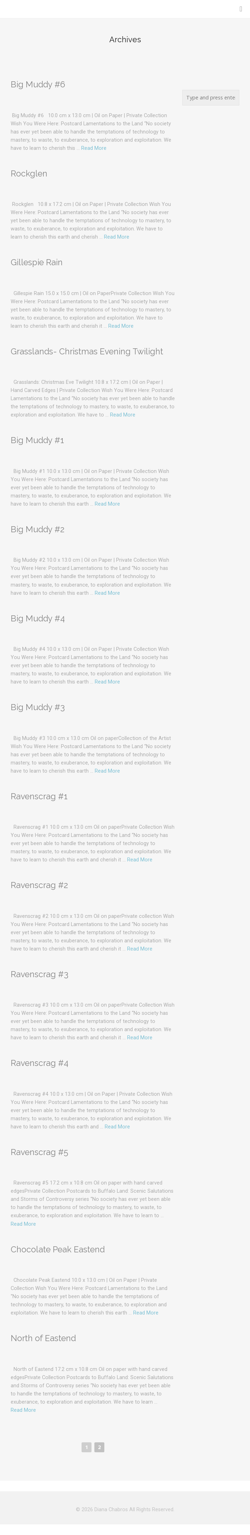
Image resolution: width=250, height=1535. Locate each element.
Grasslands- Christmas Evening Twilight (87, 351)
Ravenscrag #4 (39, 1063)
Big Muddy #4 (38, 618)
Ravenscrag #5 (39, 1152)
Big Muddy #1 (37, 440)
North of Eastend (43, 1338)
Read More (93, 148)
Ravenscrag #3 (39, 974)
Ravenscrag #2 (39, 885)
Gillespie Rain (37, 262)
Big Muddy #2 (37, 529)
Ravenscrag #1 (39, 796)
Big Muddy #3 (38, 707)
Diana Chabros (111, 1510)
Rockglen (29, 173)
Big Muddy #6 (38, 84)
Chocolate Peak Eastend (58, 1249)
